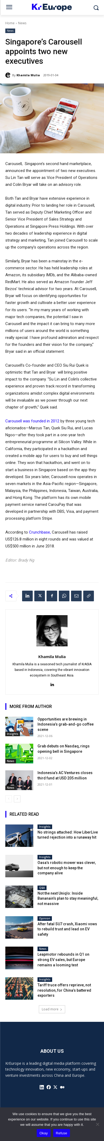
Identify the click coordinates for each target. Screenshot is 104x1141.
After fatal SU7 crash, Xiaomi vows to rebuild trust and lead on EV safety (67, 929)
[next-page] (17, 798)
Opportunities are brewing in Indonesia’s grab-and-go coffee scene (66, 724)
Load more (52, 1009)
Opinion (44, 918)
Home (10, 23)
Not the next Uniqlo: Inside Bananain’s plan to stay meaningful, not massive (68, 898)
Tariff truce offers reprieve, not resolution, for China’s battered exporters (64, 990)
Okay (43, 1133)
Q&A (42, 888)
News (22, 23)
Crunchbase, (40, 532)
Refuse (61, 1133)
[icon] (41, 1087)
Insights (12, 734)
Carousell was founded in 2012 (32, 421)
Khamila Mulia (28, 75)
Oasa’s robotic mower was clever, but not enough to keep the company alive (67, 867)
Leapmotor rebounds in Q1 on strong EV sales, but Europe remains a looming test (63, 959)
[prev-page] (8, 798)
